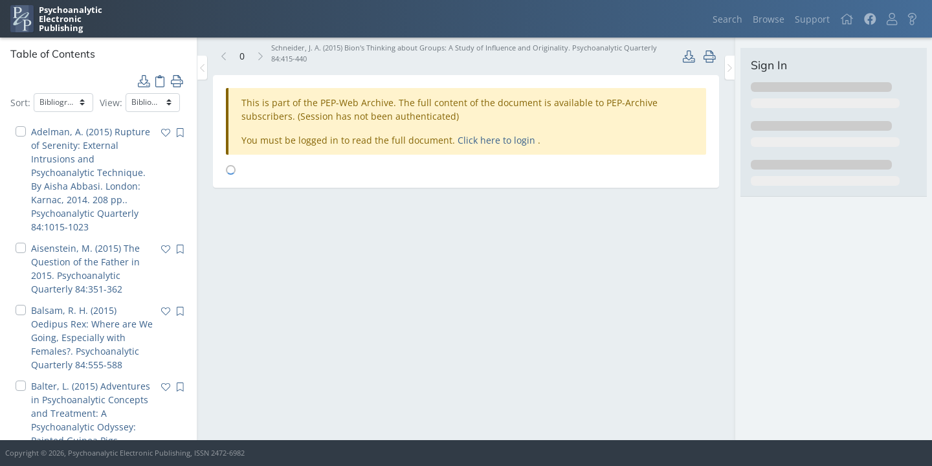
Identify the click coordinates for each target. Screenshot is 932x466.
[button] (892, 19)
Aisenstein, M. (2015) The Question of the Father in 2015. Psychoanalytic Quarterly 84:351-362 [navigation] (85, 268)
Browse (768, 19)
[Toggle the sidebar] (202, 68)
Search (727, 19)
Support (812, 19)
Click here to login (498, 140)
